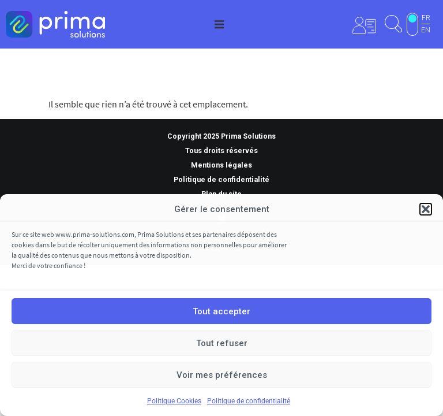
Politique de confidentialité (248, 401)
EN (425, 30)
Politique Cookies (174, 401)
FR (426, 18)
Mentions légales (221, 165)
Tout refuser (221, 343)
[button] (425, 209)
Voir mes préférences (222, 375)
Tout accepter (221, 311)
